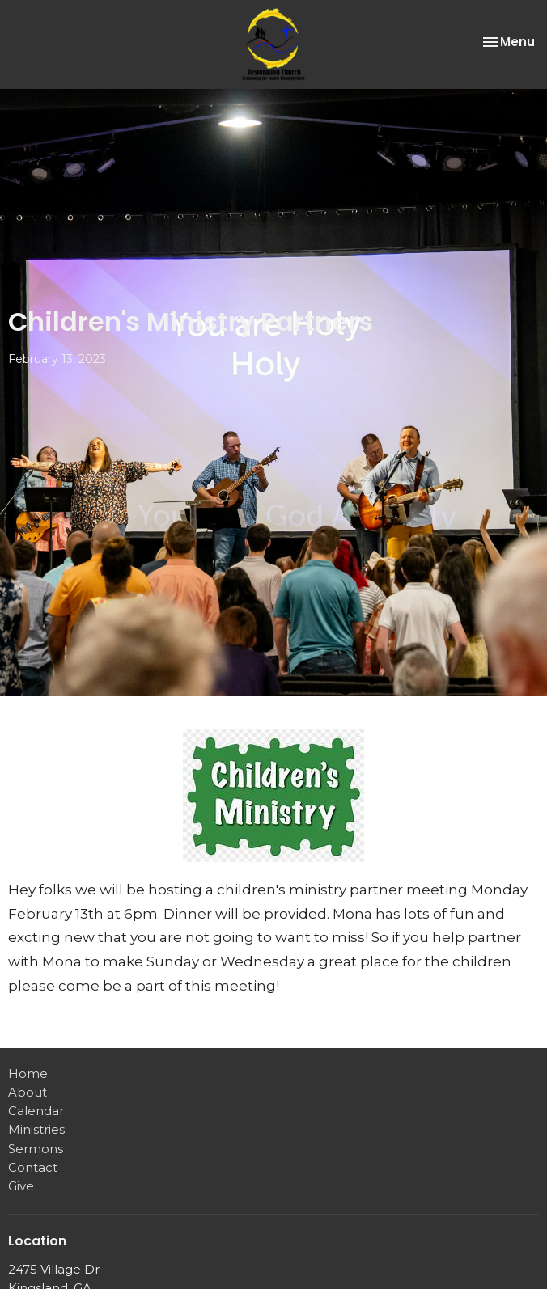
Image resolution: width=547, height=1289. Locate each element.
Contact (32, 1167)
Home (28, 1073)
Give (21, 1186)
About (27, 1092)
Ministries (36, 1129)
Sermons (35, 1148)
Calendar (36, 1110)
